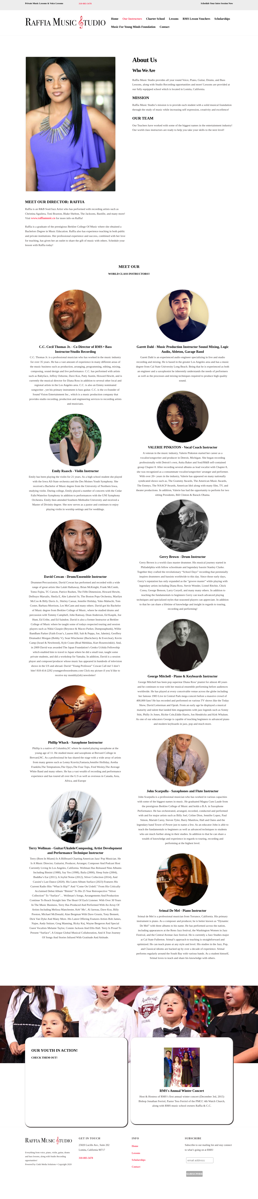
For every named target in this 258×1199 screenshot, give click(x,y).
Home (114, 18)
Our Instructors (132, 18)
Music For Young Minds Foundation (133, 26)
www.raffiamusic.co (51, 218)
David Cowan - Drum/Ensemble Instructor (75, 578)
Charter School (155, 18)
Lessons (173, 18)
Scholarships (222, 18)
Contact (164, 26)
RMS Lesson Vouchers (196, 18)
